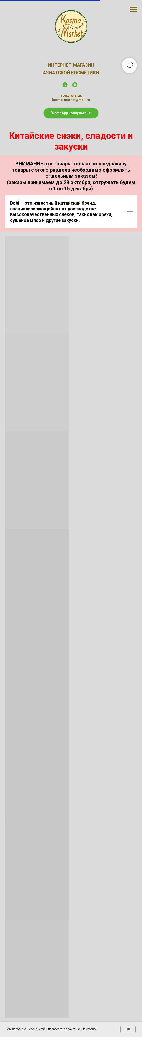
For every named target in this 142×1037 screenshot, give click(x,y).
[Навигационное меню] (133, 9)
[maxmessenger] (75, 86)
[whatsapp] (65, 86)
